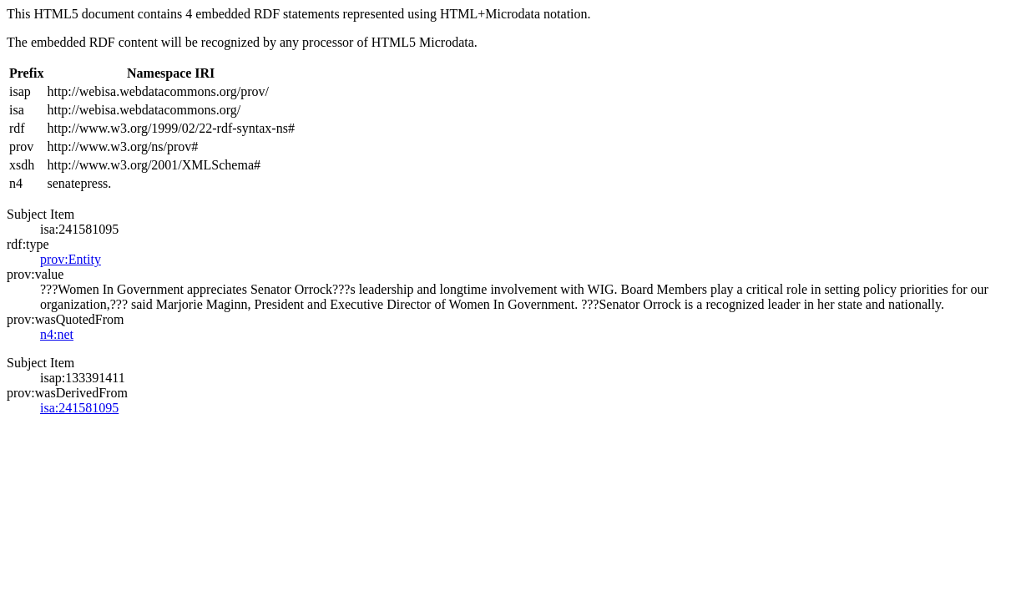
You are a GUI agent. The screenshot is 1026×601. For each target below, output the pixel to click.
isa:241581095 (79, 408)
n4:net (56, 334)
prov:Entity (70, 259)
